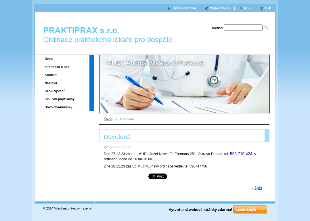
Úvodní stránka (184, 8)
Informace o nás (57, 66)
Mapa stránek (220, 8)
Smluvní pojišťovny (59, 99)
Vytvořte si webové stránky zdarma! (200, 209)
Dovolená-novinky (58, 107)
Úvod (108, 119)
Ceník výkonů (55, 91)
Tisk (268, 8)
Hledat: (217, 28)
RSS (247, 8)
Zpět (258, 188)
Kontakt (51, 75)
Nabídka (51, 83)
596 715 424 (241, 153)
